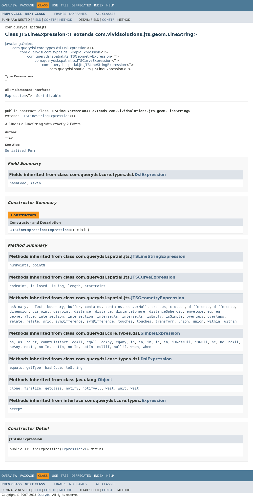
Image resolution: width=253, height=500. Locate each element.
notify (72, 388)
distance (82, 311)
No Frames (78, 14)
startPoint (94, 286)
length (74, 286)
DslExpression (150, 174)
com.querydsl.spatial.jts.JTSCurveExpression (73, 61)
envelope (195, 311)
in (132, 342)
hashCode (18, 183)
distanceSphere (130, 311)
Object (105, 379)
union (183, 321)
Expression (15, 96)
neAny (15, 347)
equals (16, 368)
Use (55, 5)
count (31, 342)
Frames (60, 14)
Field (37, 20)
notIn (29, 347)
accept (16, 409)
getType (33, 368)
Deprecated (81, 5)
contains (92, 307)
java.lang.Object (19, 44)
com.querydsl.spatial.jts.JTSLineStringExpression (84, 65)
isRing (57, 286)
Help (110, 5)
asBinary (18, 307)
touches (125, 321)
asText (36, 307)
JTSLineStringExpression (45, 116)
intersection (51, 316)
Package (27, 5)
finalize (32, 388)
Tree (64, 5)
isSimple (174, 316)
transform (164, 321)
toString (74, 368)
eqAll (77, 342)
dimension (19, 311)
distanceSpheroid (166, 311)
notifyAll (92, 388)
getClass (53, 388)
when (134, 347)
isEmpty (154, 316)
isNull (201, 342)
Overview (9, 5)
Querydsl (44, 495)
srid (47, 321)
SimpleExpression (160, 333)
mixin (35, 183)
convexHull (136, 307)
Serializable (48, 96)
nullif (103, 347)
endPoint (18, 286)
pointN (39, 265)
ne (214, 342)
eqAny (106, 342)
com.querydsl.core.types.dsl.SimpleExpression (60, 52)
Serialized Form (20, 150)
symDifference (69, 321)
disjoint (41, 311)
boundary (55, 307)
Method (65, 20)
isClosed (38, 286)
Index (99, 5)
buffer (74, 307)
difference (199, 307)
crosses (158, 307)
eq (210, 311)
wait (109, 388)
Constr (50, 20)
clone (15, 388)
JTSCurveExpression (153, 277)
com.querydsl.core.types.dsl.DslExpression (49, 48)
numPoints (19, 265)
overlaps (195, 316)
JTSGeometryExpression (157, 298)
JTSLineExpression (28, 230)
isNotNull (181, 342)
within (214, 321)
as (12, 342)
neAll (233, 342)
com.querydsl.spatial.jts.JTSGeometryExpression (69, 56)
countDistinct (54, 342)
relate (16, 321)
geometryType (22, 316)
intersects (107, 316)
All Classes (105, 14)
